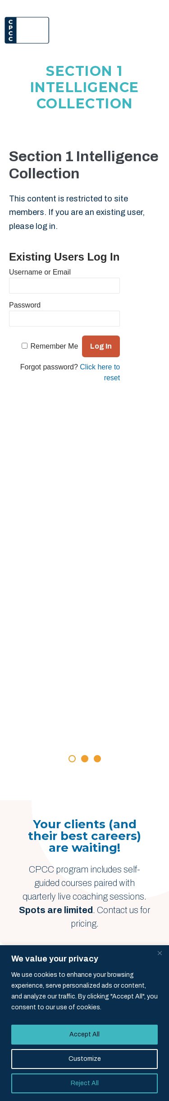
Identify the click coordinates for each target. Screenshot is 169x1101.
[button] (72, 759)
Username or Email (40, 272)
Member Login (137, 6)
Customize (85, 1058)
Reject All (85, 1083)
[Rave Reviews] (84, 622)
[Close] (159, 952)
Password (25, 305)
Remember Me (54, 346)
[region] (84, 1023)
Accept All (84, 1034)
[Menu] (153, 30)
